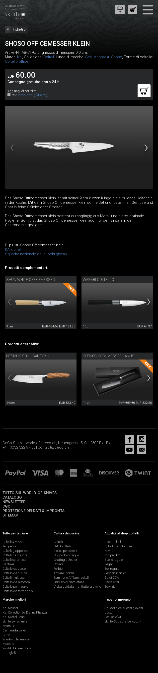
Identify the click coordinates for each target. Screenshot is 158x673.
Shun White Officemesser (30, 279)
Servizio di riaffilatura (69, 582)
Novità (108, 551)
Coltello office (16, 61)
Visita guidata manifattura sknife (77, 586)
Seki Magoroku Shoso (103, 57)
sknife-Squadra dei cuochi (122, 621)
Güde (6, 635)
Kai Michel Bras (13, 617)
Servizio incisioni (115, 573)
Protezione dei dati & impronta (33, 511)
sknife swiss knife (14, 621)
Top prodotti (112, 555)
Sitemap (10, 515)
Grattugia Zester (65, 560)
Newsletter (14, 502)
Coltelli (49, 57)
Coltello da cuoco (14, 568)
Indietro (19, 29)
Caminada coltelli (14, 630)
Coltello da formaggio (17, 591)
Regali (108, 564)
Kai (19, 57)
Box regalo (111, 568)
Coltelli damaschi (14, 555)
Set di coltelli (62, 546)
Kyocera (8, 644)
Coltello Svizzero (13, 542)
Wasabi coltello (98, 279)
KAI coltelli (13, 249)
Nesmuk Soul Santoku (27, 356)
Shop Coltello (113, 542)
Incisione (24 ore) (32, 95)
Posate (58, 564)
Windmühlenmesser (16, 639)
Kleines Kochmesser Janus (108, 356)
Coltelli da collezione (118, 546)
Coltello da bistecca (16, 582)
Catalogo (12, 497)
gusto (108, 612)
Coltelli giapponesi (15, 551)
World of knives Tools (16, 648)
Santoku (8, 564)
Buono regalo (113, 560)
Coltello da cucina (14, 573)
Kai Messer (10, 608)
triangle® (9, 653)
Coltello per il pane (15, 586)
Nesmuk (8, 626)
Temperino (9, 546)
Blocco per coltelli (65, 551)
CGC (6, 506)
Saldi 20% (111, 577)
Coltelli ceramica (14, 560)
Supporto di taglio (66, 555)
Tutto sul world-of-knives (29, 493)
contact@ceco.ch (53, 447)
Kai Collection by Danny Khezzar (25, 612)
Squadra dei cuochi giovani (123, 608)
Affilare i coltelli (64, 573)
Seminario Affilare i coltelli (71, 577)
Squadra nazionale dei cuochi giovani (36, 254)
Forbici (58, 568)
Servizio (109, 586)
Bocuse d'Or (112, 617)
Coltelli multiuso (13, 577)
